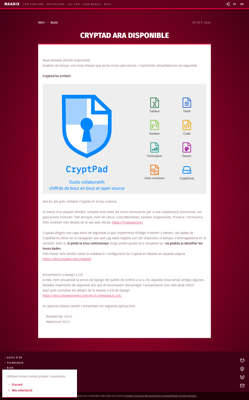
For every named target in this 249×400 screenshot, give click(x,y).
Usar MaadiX (92, 4)
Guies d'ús (14, 357)
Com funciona (33, 4)
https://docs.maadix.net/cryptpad (67, 259)
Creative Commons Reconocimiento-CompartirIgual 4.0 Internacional (160, 395)
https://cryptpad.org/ (127, 222)
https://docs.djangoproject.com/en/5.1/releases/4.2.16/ (82, 296)
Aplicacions (56, 4)
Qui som (74, 4)
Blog (107, 4)
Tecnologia (15, 363)
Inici (41, 22)
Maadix (12, 4)
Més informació (19, 390)
